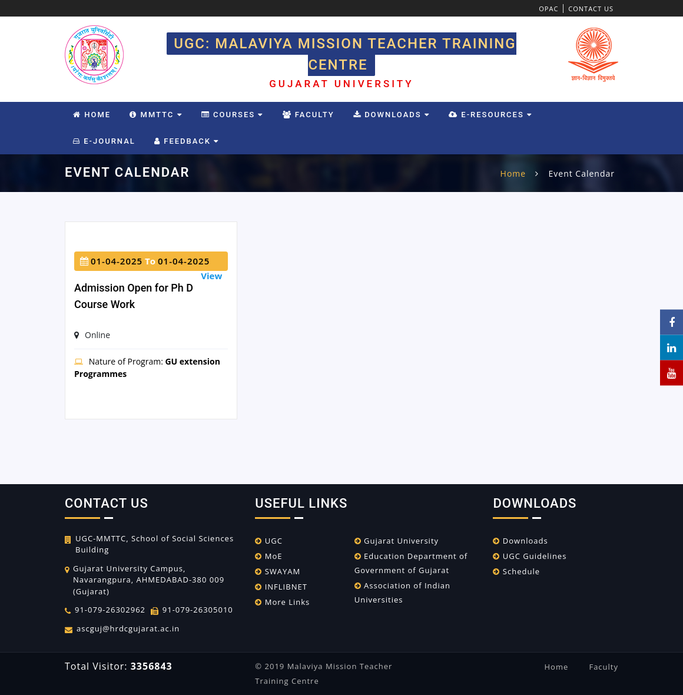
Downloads (391, 114)
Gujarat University (396, 540)
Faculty (308, 114)
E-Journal (104, 141)
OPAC (548, 8)
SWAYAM (277, 571)
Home (92, 114)
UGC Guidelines (529, 556)
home (513, 173)
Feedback (186, 141)
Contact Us (591, 8)
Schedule (516, 571)
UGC (269, 540)
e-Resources (490, 114)
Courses (232, 114)
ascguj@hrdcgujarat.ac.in (128, 628)
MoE (268, 556)
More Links (282, 602)
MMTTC (156, 114)
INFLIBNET (281, 586)
